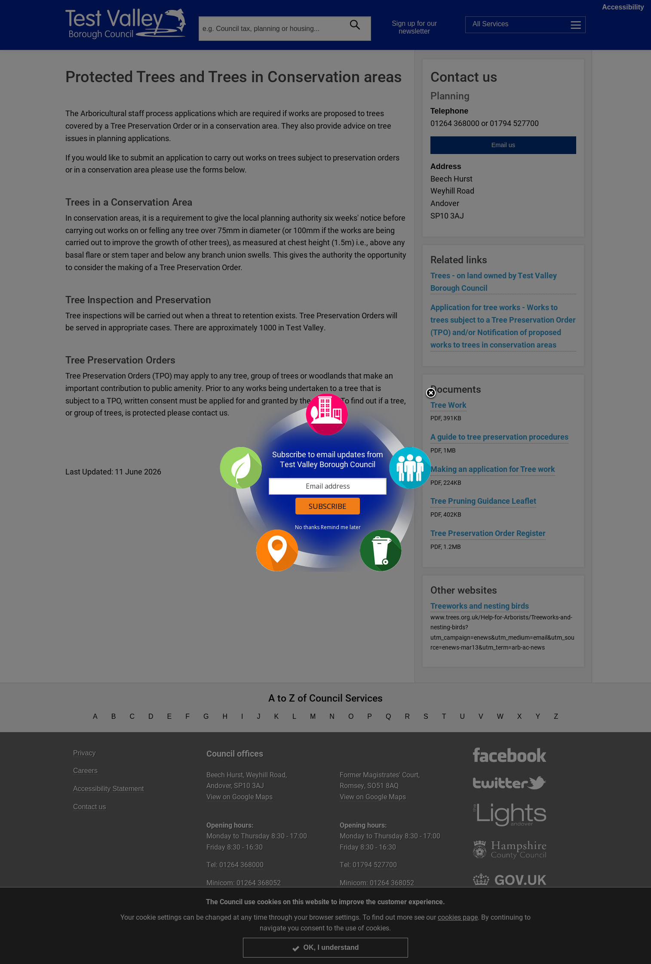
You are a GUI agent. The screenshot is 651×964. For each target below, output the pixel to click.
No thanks (307, 527)
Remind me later (341, 527)
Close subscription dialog (430, 393)
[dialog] (325, 482)
